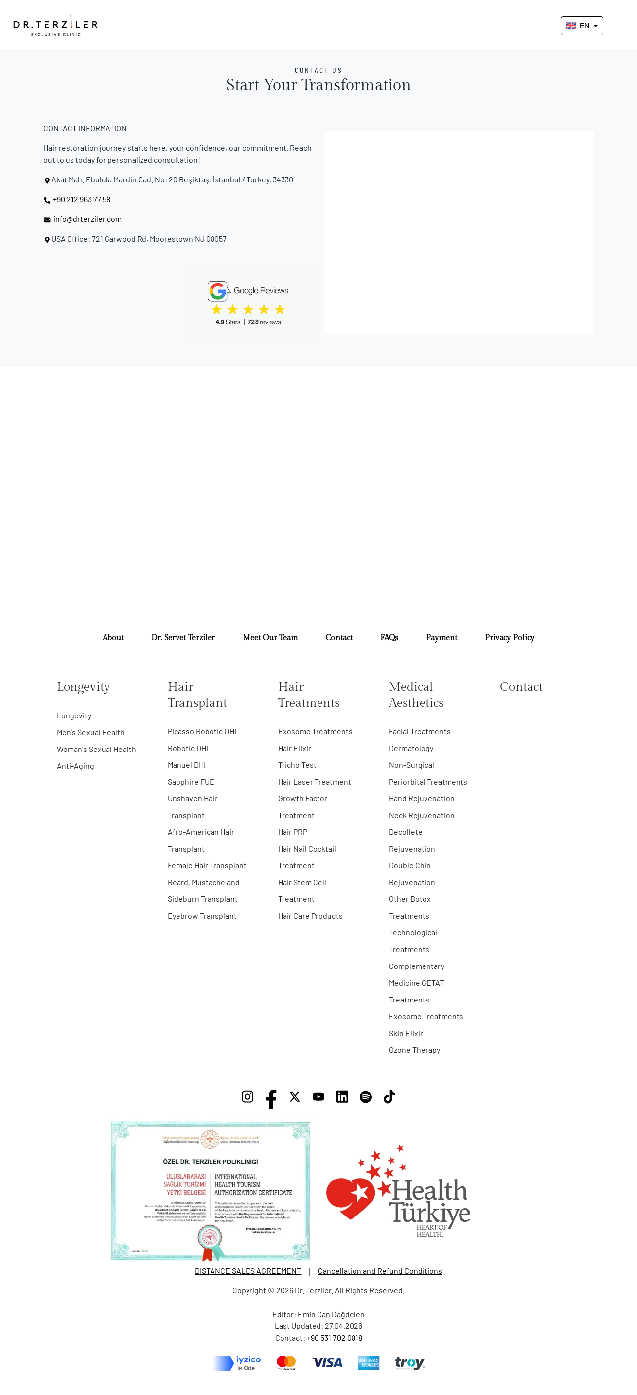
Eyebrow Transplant (202, 915)
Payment (441, 638)
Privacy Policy (509, 638)
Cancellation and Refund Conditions (380, 1270)
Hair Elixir (294, 747)
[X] (295, 1099)
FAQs (389, 638)
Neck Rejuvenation (422, 815)
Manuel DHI (187, 764)
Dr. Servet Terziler (183, 638)
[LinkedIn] (342, 1099)
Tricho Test (297, 764)
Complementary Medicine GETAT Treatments (416, 982)
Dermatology (411, 747)
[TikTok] (389, 1099)
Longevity (74, 715)
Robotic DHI (188, 747)
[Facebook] (271, 1099)
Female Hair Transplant (207, 865)
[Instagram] (247, 1099)
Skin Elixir (406, 1032)
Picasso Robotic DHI (202, 731)
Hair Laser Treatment (314, 781)
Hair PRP (292, 831)
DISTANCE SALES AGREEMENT (248, 1270)
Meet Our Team (270, 638)
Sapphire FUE (191, 781)
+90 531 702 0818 (334, 1337)
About (113, 638)
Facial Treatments (420, 731)
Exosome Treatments (315, 731)
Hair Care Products (310, 915)
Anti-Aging (75, 765)
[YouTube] (318, 1099)
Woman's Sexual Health (96, 748)
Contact (339, 638)
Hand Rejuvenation (422, 798)
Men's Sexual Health (91, 732)
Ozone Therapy (414, 1049)
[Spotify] (366, 1099)
